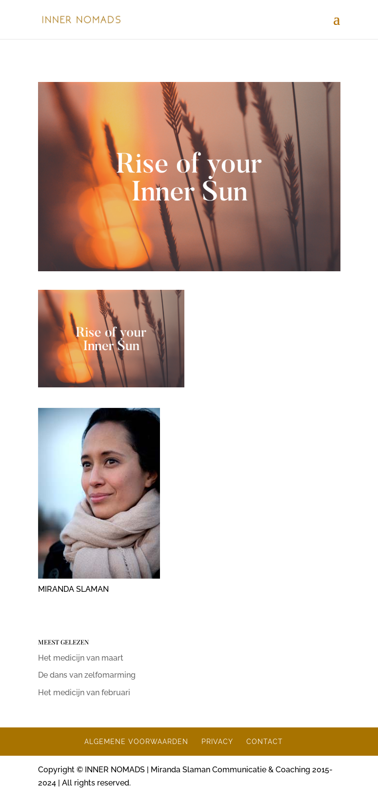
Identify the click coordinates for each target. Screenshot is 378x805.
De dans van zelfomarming (87, 675)
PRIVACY (217, 741)
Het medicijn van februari (84, 692)
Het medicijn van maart (80, 658)
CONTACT (264, 741)
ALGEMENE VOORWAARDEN (136, 741)
